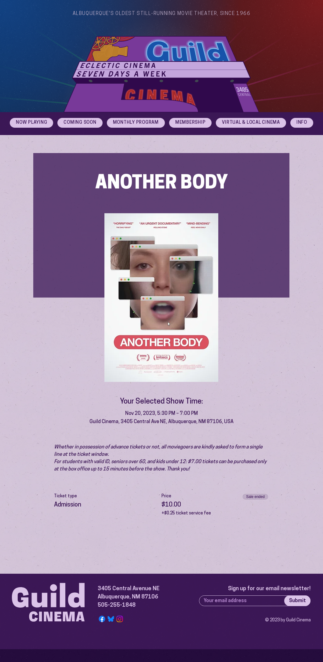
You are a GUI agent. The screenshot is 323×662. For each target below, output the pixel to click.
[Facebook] (102, 619)
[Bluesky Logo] (111, 619)
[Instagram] (119, 619)
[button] (301, 123)
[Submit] (297, 600)
